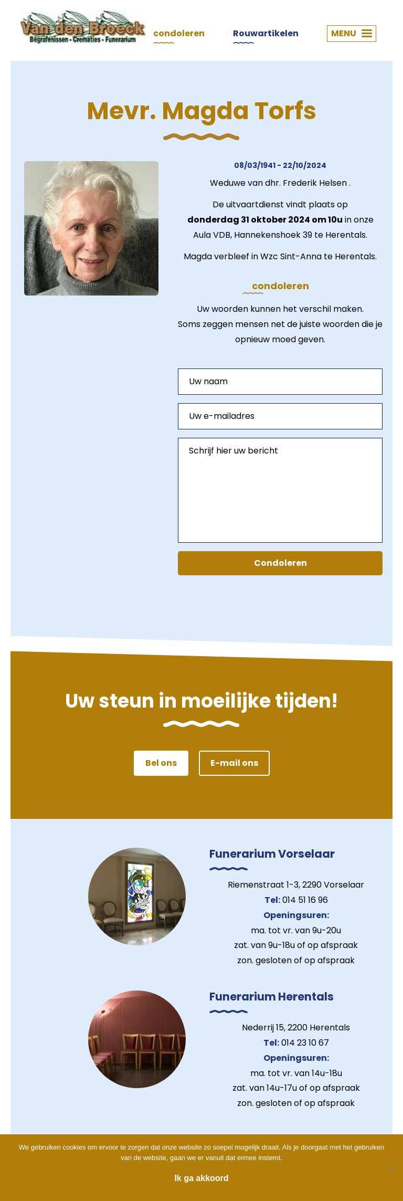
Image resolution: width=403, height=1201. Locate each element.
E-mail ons (234, 763)
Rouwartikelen (266, 33)
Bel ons (161, 763)
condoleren (179, 33)
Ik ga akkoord (201, 1178)
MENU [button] (351, 33)
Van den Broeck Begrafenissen (83, 27)
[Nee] (390, 1168)
